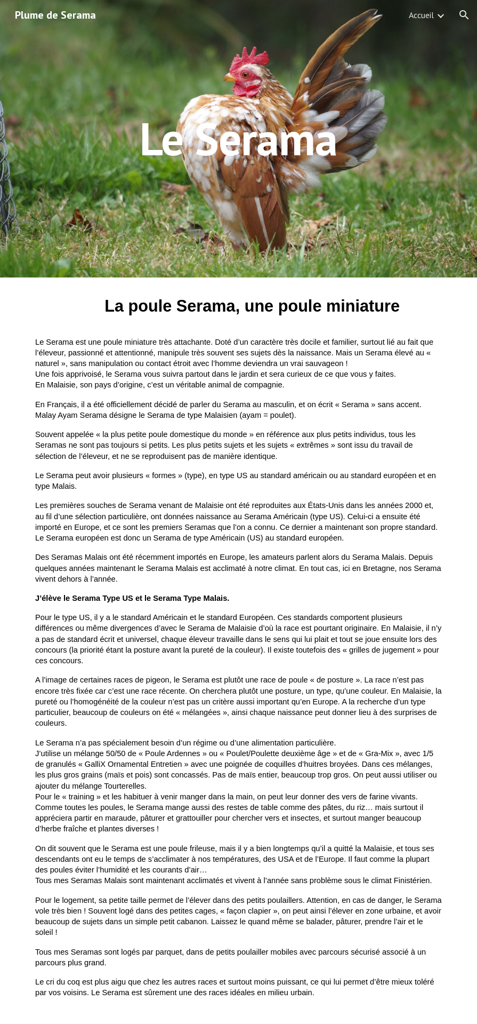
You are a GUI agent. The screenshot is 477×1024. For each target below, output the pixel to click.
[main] (238, 138)
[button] (464, 15)
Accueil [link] (421, 15)
